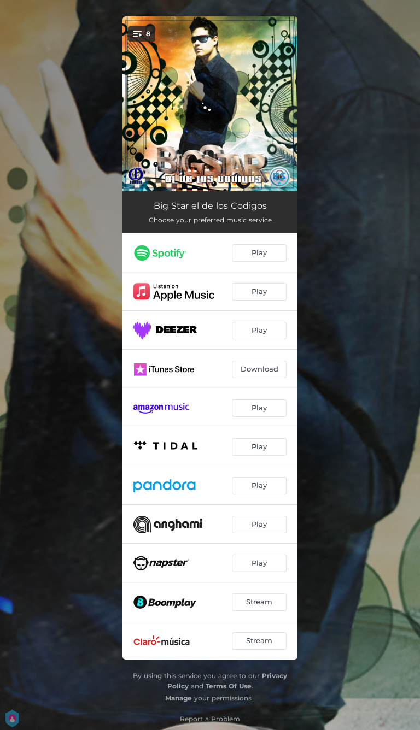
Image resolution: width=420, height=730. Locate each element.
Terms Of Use (229, 686)
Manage (178, 698)
